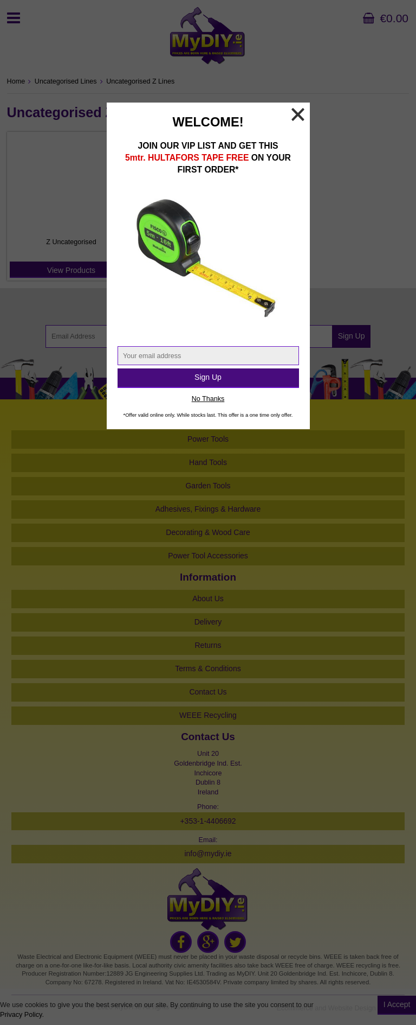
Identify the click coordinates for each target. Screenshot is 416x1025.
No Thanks (208, 399)
